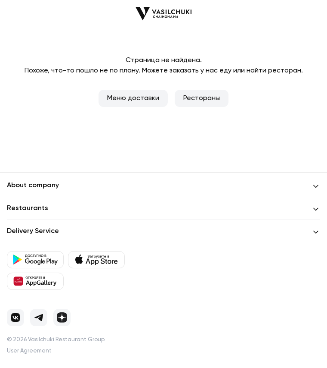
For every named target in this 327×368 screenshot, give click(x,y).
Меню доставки (133, 98)
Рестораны (201, 98)
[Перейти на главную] (163, 13)
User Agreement (29, 351)
